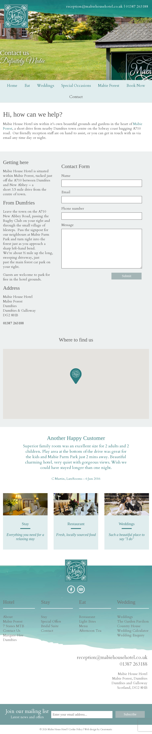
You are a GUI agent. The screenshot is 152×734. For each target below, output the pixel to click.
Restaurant (87, 617)
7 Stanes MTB (13, 626)
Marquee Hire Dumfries (13, 637)
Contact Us (11, 630)
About (8, 617)
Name (65, 175)
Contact (76, 96)
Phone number (72, 208)
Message (67, 225)
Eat (27, 85)
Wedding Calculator (132, 630)
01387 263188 (137, 6)
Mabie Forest (108, 85)
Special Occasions (76, 85)
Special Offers (51, 621)
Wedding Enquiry (131, 635)
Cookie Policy (76, 729)
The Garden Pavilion (133, 621)
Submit (126, 276)
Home (12, 85)
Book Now (135, 85)
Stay (44, 617)
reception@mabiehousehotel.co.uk (94, 6)
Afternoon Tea (90, 630)
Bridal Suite (50, 626)
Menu (83, 626)
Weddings (45, 85)
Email (65, 192)
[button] (75, 376)
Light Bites (87, 621)
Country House (129, 626)
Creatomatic (106, 729)
